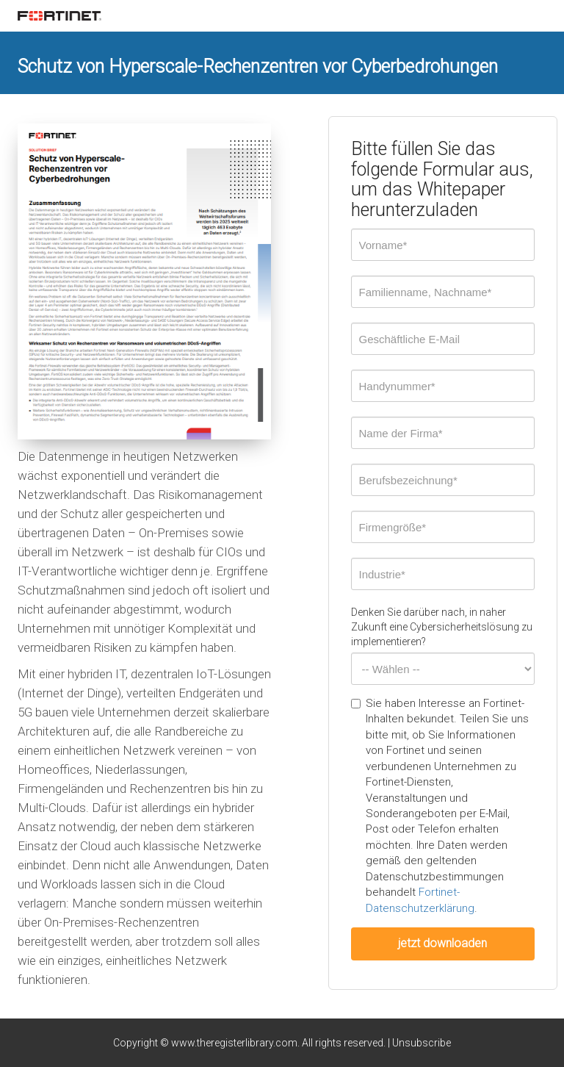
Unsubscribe (421, 1043)
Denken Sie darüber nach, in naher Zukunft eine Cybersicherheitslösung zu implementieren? (441, 626)
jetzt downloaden (442, 943)
